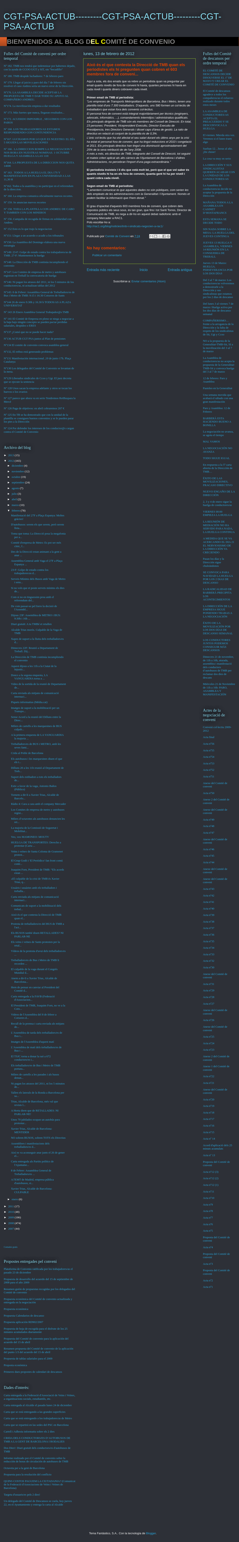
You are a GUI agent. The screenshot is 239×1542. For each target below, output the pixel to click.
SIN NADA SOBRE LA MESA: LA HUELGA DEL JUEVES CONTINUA (219, 232)
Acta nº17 (208, 1119)
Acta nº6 (208, 1224)
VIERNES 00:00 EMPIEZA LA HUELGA (217, 513)
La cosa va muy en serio (217, 158)
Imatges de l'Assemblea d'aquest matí (32, 1041)
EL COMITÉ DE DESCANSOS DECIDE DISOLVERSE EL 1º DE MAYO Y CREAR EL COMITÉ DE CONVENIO (218, 77)
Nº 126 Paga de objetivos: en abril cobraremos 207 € (34, 408)
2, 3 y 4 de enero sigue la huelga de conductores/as (217, 503)
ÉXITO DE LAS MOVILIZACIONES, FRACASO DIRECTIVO (217, 482)
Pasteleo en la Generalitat (217, 388)
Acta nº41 (208, 902)
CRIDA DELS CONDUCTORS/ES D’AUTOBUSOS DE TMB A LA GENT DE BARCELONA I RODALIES (37, 1439)
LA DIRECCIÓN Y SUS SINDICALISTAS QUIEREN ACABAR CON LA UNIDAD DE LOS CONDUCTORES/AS (219, 171)
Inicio (144, 270)
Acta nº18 (208, 1112)
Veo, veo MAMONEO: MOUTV (30, 836)
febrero (16, 510)
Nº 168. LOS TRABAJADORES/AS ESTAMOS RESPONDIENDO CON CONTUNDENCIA (32, 130)
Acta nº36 (208, 934)
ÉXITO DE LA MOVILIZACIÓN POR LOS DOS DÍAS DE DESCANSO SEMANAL (218, 628)
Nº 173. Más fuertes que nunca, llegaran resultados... (34, 112)
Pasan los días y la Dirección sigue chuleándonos (213, 562)
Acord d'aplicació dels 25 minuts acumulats (217, 1147)
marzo (16, 505)
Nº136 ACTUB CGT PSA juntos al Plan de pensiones (35, 338)
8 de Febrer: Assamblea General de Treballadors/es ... (31, 1172)
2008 (11, 1223)
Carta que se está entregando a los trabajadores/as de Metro (38, 1418)
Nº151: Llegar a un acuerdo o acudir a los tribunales (34, 235)
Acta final (208, 737)
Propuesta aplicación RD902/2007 (23, 1322)
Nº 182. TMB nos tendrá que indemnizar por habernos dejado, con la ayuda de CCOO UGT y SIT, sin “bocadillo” (39, 67)
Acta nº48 (208, 826)
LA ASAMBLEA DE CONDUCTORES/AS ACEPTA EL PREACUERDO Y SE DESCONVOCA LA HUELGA (216, 120)
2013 (11, 455)
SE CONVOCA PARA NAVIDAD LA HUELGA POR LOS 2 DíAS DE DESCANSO (218, 577)
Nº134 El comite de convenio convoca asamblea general (36, 345)
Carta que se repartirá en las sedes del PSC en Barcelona (36, 1425)
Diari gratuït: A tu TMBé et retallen (31, 624)
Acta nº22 (208, 1076)
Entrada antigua (180, 270)
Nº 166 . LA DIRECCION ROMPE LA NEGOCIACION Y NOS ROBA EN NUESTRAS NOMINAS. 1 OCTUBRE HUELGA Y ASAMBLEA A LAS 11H (38, 152)
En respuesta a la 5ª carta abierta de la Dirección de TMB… (218, 468)
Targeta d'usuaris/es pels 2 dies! (22, 1494)
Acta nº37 (208, 928)
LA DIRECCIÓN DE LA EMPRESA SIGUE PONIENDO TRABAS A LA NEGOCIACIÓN (217, 611)
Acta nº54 (208, 756)
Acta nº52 (208, 769)
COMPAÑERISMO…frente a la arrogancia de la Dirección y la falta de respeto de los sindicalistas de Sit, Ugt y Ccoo (218, 327)
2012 (11, 460)
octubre (16, 477)
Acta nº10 (208, 1198)
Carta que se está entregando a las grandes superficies (35, 1411)
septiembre (18, 482)
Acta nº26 (208, 1020)
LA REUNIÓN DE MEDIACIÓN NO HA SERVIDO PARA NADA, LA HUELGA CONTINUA (219, 527)
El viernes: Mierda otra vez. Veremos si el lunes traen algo (219, 138)
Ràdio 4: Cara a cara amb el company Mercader (38, 804)
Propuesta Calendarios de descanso (24, 1315)
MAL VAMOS (211, 441)
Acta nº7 (208, 1217)
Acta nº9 (208, 1204)
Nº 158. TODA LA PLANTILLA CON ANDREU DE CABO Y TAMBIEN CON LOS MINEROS (39, 210)
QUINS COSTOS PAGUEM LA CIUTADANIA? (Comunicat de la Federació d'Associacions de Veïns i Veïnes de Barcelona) (39, 1484)
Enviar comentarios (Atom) (148, 281)
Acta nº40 (208, 908)
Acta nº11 (208, 1191)
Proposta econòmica (15, 1365)
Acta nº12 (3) (210, 1171)
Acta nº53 (208, 763)
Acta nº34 (208, 947)
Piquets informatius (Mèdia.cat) (29, 702)
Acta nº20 (208, 1099)
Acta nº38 (208, 921)
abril (15, 499)
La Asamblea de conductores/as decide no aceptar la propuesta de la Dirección (217, 190)
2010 (11, 1211)
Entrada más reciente (103, 270)
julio (15, 493)
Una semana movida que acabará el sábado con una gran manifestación (218, 398)
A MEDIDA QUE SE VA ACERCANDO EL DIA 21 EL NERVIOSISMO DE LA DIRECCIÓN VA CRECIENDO (218, 545)
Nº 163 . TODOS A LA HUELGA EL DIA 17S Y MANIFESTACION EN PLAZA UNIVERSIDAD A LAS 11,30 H (37, 176)
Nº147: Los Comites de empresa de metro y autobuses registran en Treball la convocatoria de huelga (35, 273)
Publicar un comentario (107, 255)
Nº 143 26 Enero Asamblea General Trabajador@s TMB (36, 312)
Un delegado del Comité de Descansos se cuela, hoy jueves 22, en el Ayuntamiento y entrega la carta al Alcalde (38, 1502)
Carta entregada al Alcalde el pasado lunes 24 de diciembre (38, 1405)
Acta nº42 (208, 895)
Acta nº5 (208, 1230)
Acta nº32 (208, 960)
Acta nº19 (208, 1105)
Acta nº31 (208, 984)
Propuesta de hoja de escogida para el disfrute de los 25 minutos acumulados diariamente (35, 1330)
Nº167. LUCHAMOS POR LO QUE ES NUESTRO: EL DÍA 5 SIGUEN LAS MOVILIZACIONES (39, 140)
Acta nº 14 (209, 1138)
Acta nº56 (208, 743)
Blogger (151, 1533)
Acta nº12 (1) (210, 1184)
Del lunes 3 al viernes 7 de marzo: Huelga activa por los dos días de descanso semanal (218, 309)
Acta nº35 (208, 941)
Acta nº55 (208, 750)
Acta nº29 (208, 990)
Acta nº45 (208, 855)
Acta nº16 (208, 1125)
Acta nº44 (208, 862)
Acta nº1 (208, 1286)
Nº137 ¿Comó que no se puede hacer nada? (29, 332)
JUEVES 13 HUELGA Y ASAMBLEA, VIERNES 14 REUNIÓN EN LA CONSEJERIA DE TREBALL (217, 249)
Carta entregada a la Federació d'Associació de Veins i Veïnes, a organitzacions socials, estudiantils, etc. (39, 1397)
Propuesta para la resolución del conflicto (28, 1474)
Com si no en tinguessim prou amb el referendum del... (32, 598)
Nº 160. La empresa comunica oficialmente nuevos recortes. (38, 196)
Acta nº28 (208, 997)
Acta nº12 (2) (210, 1178)
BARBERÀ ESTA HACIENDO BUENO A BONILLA (217, 422)
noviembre (18, 471)
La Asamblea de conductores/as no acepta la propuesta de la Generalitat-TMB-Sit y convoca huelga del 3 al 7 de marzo (219, 364)
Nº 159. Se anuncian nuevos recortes (25, 202)
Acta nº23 (208, 1049)
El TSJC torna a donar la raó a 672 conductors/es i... (31, 1058)
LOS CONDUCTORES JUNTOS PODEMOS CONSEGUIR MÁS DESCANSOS (216, 645)
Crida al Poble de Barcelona (27, 753)
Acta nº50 (208, 793)
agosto (16, 488)
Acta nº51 (208, 776)
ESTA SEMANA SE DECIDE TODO (215, 220)
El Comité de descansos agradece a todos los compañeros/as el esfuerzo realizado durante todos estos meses (218, 97)
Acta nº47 (208, 832)
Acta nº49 (208, 819)
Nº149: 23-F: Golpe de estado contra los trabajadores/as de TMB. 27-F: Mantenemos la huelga (37, 253)
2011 (11, 1206)
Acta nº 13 (209, 1155)
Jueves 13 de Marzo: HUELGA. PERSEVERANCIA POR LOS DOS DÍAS (218, 268)
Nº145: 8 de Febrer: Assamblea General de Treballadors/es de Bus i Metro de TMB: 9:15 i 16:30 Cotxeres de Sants (39, 293)
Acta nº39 (208, 915)
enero (15, 1199)
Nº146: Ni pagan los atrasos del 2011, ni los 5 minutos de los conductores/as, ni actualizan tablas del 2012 (39, 283)
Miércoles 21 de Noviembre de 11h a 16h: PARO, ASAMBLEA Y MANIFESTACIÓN (219, 689)
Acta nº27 (208, 1003)
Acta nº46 (208, 849)
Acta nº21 (208, 1082)
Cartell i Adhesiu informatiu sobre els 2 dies (29, 1431)
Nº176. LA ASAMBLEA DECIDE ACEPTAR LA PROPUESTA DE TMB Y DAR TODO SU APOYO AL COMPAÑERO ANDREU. (36, 96)
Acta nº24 (208, 1043)
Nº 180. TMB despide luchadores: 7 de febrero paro (33, 76)
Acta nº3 (208, 1263)
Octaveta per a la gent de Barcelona (24, 1468)
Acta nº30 (208, 967)
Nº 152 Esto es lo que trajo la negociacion (28, 229)
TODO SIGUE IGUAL (216, 458)
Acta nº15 (208, 1132)
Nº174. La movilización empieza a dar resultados (32, 106)
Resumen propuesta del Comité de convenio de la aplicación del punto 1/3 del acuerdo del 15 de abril (38, 1350)
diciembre (18, 465)
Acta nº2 (208, 1280)
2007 (11, 1228)
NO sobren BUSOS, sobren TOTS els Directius (38, 1137)
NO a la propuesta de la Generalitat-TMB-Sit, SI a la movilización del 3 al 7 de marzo (218, 346)
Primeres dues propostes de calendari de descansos (33, 1371)
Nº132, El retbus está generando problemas (28, 351)
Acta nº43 (208, 888)
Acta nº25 (208, 1036)
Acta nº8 (208, 1211)
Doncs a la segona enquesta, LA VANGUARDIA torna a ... (29, 676)
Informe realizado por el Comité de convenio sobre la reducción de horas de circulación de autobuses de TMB (36, 1459)
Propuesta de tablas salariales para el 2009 (28, 1358)
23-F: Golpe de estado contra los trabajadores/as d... (29, 571)
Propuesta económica (16, 1309)
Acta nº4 (208, 1247)
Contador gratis (10, 1247)
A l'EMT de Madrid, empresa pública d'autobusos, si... (32, 1181)
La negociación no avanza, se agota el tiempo (218, 433)
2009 (11, 1217)
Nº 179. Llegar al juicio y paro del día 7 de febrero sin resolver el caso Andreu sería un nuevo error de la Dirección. (39, 84)
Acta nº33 (208, 954)
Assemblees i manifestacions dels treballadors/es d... (30, 1145)
